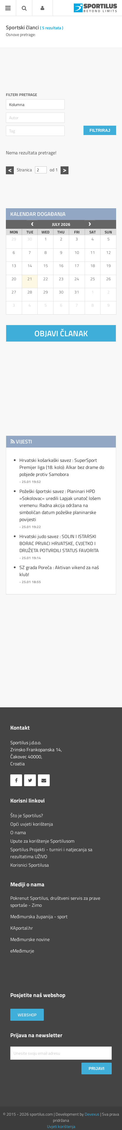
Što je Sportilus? (26, 815)
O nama (18, 832)
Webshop (27, 1015)
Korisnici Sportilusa (29, 864)
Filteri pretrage (21, 95)
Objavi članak (61, 333)
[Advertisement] (64, 67)
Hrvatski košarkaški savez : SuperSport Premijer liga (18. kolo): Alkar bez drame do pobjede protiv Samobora (61, 467)
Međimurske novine (30, 939)
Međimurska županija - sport (39, 916)
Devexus (92, 1114)
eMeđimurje (22, 950)
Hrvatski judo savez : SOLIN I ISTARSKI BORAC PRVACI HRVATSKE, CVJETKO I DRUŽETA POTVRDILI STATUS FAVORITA (59, 543)
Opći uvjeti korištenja (31, 823)
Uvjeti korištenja (61, 1126)
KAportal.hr (21, 927)
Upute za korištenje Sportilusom (42, 840)
